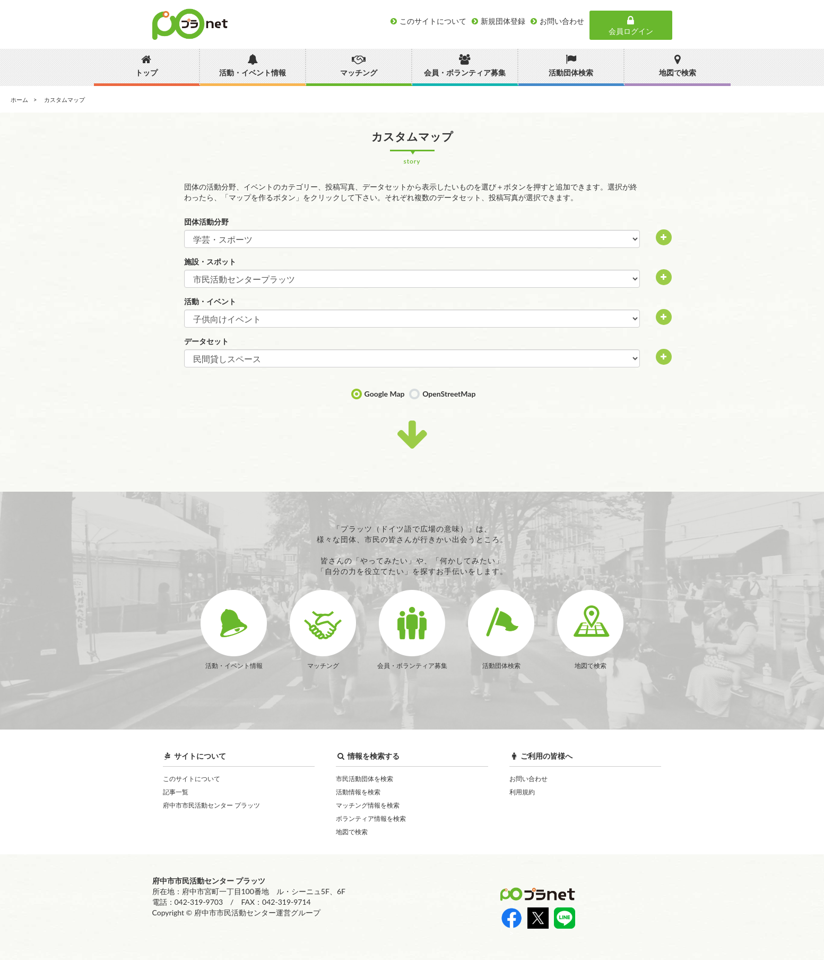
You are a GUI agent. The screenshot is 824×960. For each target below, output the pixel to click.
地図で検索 (352, 832)
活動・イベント (210, 301)
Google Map (385, 393)
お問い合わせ (528, 779)
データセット (206, 341)
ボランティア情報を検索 (371, 818)
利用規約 (522, 792)
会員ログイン (631, 25)
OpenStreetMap (448, 393)
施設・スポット (210, 261)
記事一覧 (175, 792)
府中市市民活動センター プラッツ (211, 805)
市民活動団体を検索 (364, 779)
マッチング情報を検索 (368, 805)
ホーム (19, 99)
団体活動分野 (206, 221)
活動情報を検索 (358, 792)
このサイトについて (191, 779)
